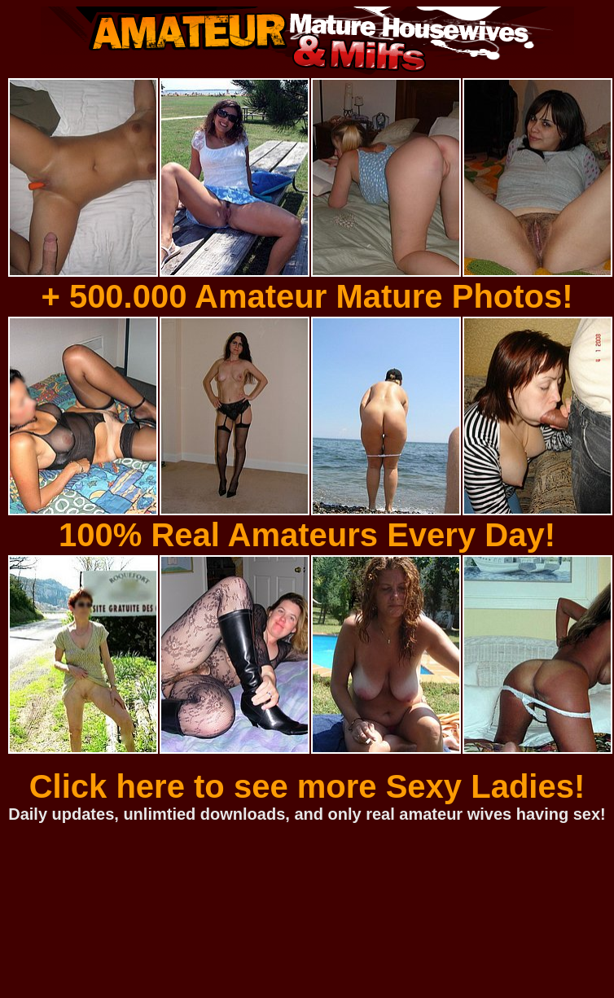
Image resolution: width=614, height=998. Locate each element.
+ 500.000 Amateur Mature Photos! (306, 296)
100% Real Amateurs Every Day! (307, 535)
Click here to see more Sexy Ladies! (307, 786)
